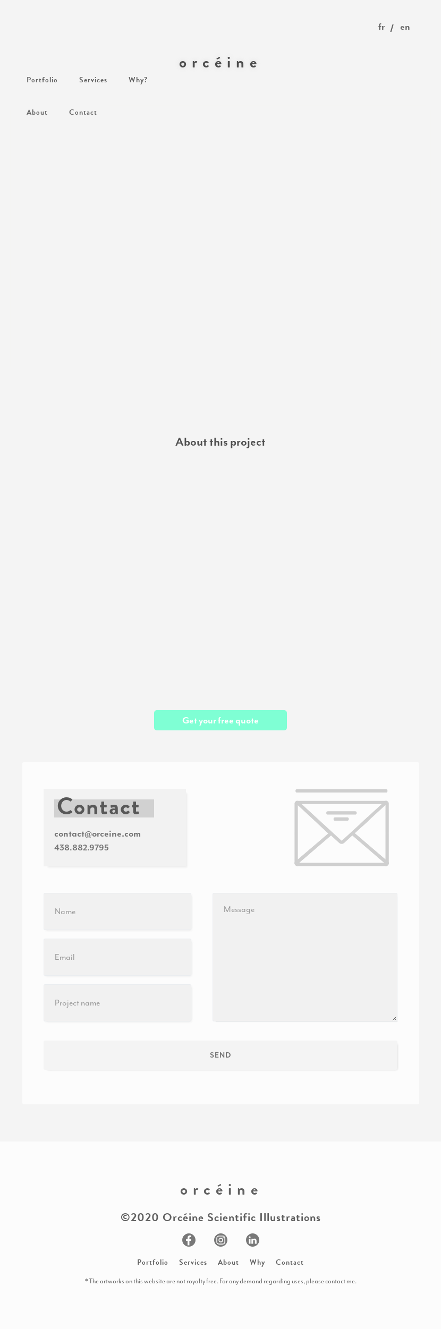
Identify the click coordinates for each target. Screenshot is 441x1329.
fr (381, 26)
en (405, 26)
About (228, 1262)
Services (193, 1262)
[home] (220, 62)
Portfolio (152, 1262)
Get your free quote (220, 720)
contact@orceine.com (97, 833)
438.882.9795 (81, 847)
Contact (290, 1262)
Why (257, 1262)
